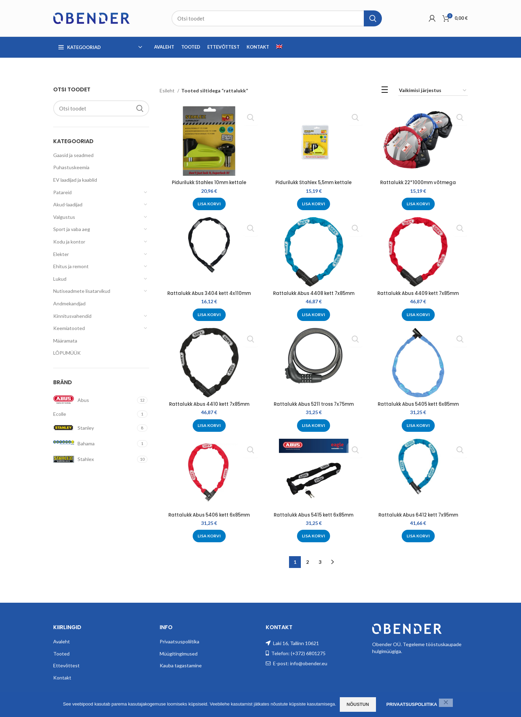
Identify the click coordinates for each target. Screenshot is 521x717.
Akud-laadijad (67, 204)
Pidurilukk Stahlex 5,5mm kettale (313, 182)
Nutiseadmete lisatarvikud (81, 291)
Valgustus (64, 217)
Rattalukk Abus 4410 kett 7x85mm (209, 403)
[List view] (385, 91)
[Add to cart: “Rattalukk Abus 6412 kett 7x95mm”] (418, 536)
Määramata (65, 341)
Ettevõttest (66, 664)
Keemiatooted (69, 328)
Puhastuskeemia (71, 167)
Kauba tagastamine (181, 664)
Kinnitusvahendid (72, 316)
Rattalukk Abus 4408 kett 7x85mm (314, 293)
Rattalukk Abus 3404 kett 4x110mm (209, 293)
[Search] (276, 18)
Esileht (168, 90)
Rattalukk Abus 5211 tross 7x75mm (313, 403)
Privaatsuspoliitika (179, 640)
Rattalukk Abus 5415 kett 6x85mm (313, 514)
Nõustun (358, 704)
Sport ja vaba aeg (71, 229)
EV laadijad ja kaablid (75, 180)
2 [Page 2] (307, 560)
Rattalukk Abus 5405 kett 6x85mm (418, 403)
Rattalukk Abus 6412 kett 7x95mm (419, 514)
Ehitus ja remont (71, 266)
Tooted (61, 652)
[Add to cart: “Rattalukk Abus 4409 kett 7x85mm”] (418, 314)
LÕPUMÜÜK (67, 353)
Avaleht (61, 640)
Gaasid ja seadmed (73, 155)
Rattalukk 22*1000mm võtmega (419, 182)
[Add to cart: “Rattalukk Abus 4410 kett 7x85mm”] (208, 425)
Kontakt (62, 676)
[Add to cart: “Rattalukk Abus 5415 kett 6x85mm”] (313, 536)
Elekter (61, 254)
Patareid (62, 192)
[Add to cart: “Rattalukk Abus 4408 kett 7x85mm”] (313, 314)
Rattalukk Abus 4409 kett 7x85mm (419, 293)
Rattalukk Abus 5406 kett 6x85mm (208, 514)
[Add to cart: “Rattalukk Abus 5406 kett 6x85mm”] (208, 536)
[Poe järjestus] (433, 91)
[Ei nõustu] (446, 703)
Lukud (59, 279)
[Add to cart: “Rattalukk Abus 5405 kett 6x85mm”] (418, 425)
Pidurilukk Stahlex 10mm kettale (208, 182)
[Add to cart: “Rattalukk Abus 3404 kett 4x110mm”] (208, 314)
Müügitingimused (179, 652)
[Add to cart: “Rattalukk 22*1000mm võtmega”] (418, 204)
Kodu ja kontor (69, 242)
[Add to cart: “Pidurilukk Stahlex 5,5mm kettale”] (313, 204)
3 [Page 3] (320, 560)
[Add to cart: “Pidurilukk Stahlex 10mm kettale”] (208, 204)
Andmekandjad (69, 303)
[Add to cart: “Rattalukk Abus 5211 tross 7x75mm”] (313, 425)
